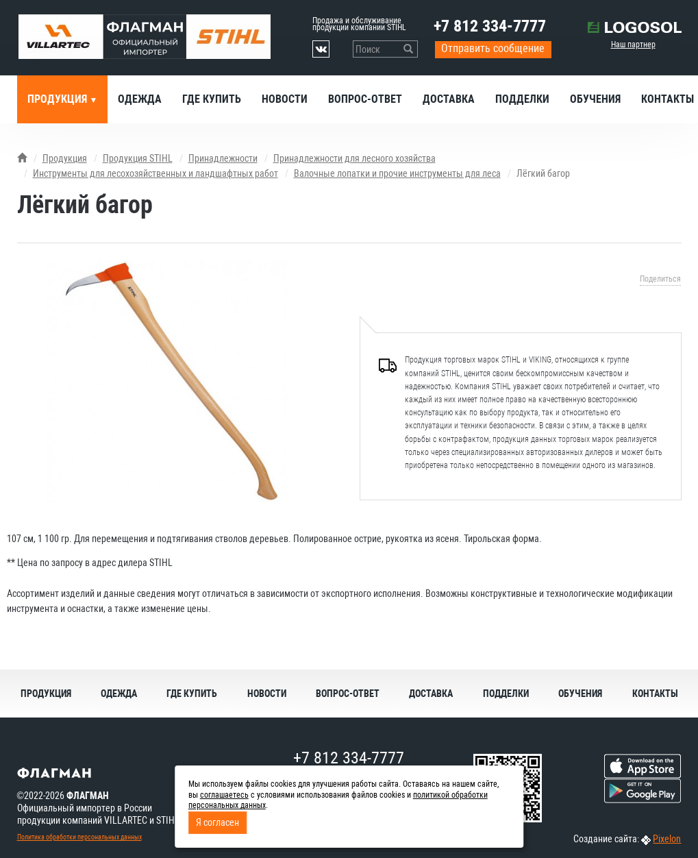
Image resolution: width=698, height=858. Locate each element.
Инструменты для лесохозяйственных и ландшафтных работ (155, 173)
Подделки (522, 99)
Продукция (58, 99)
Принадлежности (223, 158)
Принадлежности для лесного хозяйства (354, 158)
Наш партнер (633, 44)
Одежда (140, 99)
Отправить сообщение (493, 48)
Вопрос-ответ (365, 99)
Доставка (449, 99)
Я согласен (217, 822)
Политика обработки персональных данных (79, 837)
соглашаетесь (224, 795)
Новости (285, 99)
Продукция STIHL (138, 158)
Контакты (655, 693)
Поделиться (660, 279)
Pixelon (667, 838)
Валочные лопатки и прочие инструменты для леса (397, 173)
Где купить (211, 99)
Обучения (595, 99)
